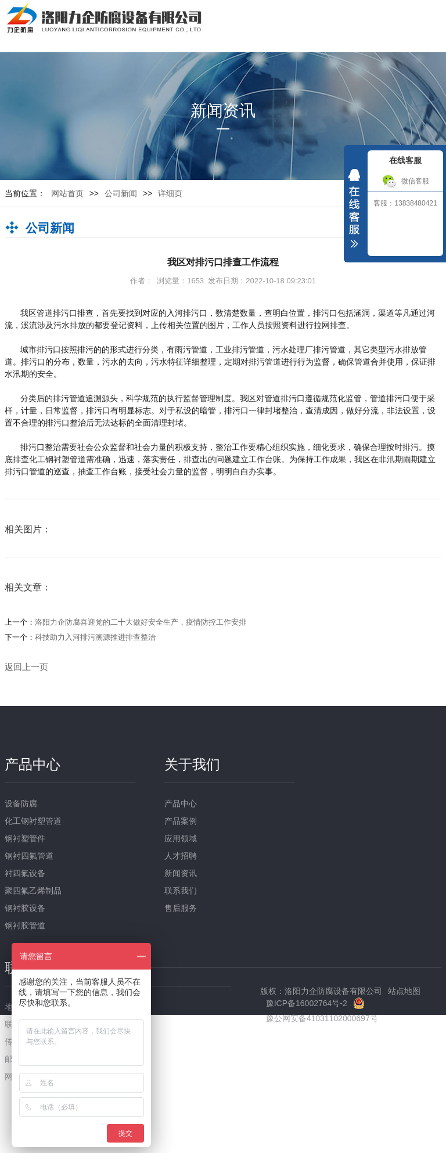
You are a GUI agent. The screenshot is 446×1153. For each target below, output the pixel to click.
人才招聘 (180, 855)
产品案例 (180, 821)
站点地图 (404, 991)
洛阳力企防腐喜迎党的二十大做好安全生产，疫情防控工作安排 (140, 622)
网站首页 (67, 193)
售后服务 (180, 908)
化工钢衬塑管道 (33, 821)
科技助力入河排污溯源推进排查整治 (95, 637)
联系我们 (180, 890)
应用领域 (180, 838)
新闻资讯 (180, 873)
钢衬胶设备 (25, 908)
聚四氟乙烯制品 (33, 890)
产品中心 (32, 764)
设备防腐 (21, 803)
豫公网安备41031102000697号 (322, 1018)
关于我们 (192, 764)
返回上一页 (26, 667)
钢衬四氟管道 (29, 855)
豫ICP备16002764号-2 (306, 1003)
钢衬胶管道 (25, 925)
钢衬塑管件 (25, 838)
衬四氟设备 (25, 873)
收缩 (354, 211)
